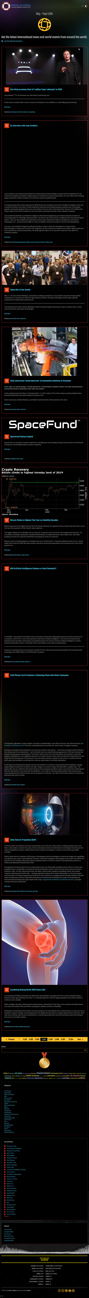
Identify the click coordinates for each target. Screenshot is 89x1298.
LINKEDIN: (34, 1269)
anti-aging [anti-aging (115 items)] (18, 1073)
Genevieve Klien (11, 1146)
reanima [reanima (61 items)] (24, 1078)
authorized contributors (15, 41)
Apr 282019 (6, 675)
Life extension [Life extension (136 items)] (75, 1076)
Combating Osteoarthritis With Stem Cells (27, 990)
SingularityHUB (8, 1240)
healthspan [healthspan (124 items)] (35, 1076)
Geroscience (8, 1229)
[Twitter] (62, 1290)
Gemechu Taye (11, 1162)
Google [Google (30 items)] (24, 1076)
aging (6, 1107)
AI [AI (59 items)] (8, 1073)
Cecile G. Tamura (12, 1179)
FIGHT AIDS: (35, 1276)
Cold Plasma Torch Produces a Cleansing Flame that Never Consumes (39, 675)
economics (32, 242)
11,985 (50, 1039)
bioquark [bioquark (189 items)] (40, 1073)
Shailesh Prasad (12, 555)
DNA (5, 1096)
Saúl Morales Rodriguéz (14, 1148)
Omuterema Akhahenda (14, 1174)
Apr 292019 (6, 89)
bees (5, 1121)
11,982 (31, 1039)
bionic (6, 1128)
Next (79, 1039)
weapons (23, 785)
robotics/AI (25, 112)
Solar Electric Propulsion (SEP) (23, 840)
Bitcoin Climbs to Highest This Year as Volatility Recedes (34, 520)
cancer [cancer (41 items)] (74, 1073)
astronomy (7, 1116)
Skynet (6, 1103)
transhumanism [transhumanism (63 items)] (74, 1078)
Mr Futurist (7, 1234)
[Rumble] (73, 1290)
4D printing (7, 1093)
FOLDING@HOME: (34, 1279)
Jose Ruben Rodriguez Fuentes (16, 1169)
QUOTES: (47, 1284)
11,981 (25, 1039)
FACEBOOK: (33, 1266)
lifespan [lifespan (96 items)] (82, 1076)
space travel (35, 891)
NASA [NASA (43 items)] (13, 1078)
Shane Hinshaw (12, 112)
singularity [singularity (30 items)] (51, 1078)
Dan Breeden (11, 1155)
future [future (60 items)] (17, 1076)
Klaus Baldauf (12, 459)
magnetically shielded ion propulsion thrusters (58, 879)
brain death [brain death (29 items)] (70, 1073)
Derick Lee (11, 662)
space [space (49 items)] (54, 1078)
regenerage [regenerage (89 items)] (30, 1078)
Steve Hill (11, 242)
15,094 (71, 1039)
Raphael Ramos (11, 1191)
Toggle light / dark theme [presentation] (86, 6)
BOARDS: (48, 1274)
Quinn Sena (11, 1027)
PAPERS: (47, 1282)
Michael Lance (11, 1205)
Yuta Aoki (10, 1181)
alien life (6, 1109)
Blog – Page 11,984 (44, 13)
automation (7, 1119)
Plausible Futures (9, 1238)
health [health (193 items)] (28, 1075)
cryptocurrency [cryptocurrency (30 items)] (79, 1073)
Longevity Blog (8, 1232)
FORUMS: (40, 1284)
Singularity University (10, 1102)
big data (6, 1123)
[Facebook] (59, 1290)
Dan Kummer (11, 1172)
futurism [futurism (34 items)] (21, 1076)
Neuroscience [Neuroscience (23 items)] (16, 1078)
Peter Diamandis (9, 1094)
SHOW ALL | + (6, 1216)
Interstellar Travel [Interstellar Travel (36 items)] (59, 1076)
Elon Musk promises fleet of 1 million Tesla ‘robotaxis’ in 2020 (36, 89)
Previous (11, 1039)
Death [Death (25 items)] (85, 1073)
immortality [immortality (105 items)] (51, 1076)
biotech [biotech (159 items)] (47, 1073)
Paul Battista (11, 1160)
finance (37, 242)
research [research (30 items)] (44, 1078)
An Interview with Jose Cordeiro (23, 125)
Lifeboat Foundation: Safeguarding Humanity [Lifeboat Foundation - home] (40, 6)
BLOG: (47, 1271)
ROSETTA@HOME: (33, 1282)
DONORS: (39, 1274)
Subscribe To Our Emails (20, 290)
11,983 (37, 1039)
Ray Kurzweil (8, 1098)
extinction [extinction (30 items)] (13, 1076)
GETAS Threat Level (44, 1259)
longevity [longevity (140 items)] (8, 1078)
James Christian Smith (14, 319)
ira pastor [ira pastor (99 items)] (66, 1076)
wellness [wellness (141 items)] (82, 1078)
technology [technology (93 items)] (66, 1078)
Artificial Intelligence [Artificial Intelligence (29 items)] (26, 1073)
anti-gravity (7, 1110)
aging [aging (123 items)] (5, 1073)
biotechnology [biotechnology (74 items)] (54, 1073)
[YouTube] (69, 1290)
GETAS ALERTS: (49, 1269)
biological (7, 1127)
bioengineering (18, 242)
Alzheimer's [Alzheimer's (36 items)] (11, 1073)
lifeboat (47, 242)
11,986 (57, 1039)
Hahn (6, 387)
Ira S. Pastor (10, 1212)
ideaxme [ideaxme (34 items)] (45, 1076)
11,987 (63, 1039)
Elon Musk (20, 112)
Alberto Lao (10, 1186)
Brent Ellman (11, 1200)
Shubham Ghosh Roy (13, 1151)
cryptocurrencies (25, 555)
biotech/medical (25, 242)
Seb (8, 1202)
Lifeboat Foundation (12, 1291)
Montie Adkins (11, 1209)
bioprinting (7, 1130)
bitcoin (19, 555)
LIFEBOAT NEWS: (49, 1266)
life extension (42, 242)
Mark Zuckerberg (9, 1105)
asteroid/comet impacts (11, 1114)
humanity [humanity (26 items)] (41, 1076)
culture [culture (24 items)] (83, 1073)
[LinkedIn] (66, 1290)
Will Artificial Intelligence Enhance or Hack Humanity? (33, 568)
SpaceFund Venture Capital (21, 436)
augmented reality (9, 1118)
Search (85, 1050)
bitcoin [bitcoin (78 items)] (61, 1073)
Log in (5, 41)
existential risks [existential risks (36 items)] (7, 1076)
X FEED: (34, 1271)
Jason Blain (10, 1207)
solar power (29, 891)
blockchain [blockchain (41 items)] (65, 1073)
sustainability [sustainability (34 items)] (59, 1078)
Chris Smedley (11, 1214)
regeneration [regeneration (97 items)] (39, 1078)
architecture (7, 1112)
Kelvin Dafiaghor (12, 1165)
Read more (7, 449)
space (51, 242)
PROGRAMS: (48, 1279)
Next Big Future (8, 1236)
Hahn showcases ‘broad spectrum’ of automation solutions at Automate (40, 381)
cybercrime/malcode (19, 662)
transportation (32, 112)
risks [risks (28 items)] (47, 1078)
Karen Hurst (10, 1167)
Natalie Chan (11, 1195)
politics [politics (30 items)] (20, 1078)
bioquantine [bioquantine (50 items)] (33, 1073)
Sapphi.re (29, 1291)
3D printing (7, 1091)
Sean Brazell (10, 1193)
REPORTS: (48, 1276)
